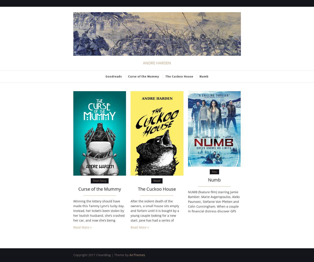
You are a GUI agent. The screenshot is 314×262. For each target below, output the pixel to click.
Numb (204, 76)
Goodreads (114, 76)
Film (214, 172)
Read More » (82, 227)
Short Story (99, 181)
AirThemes (137, 255)
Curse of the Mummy (143, 76)
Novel (156, 181)
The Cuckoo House (179, 76)
